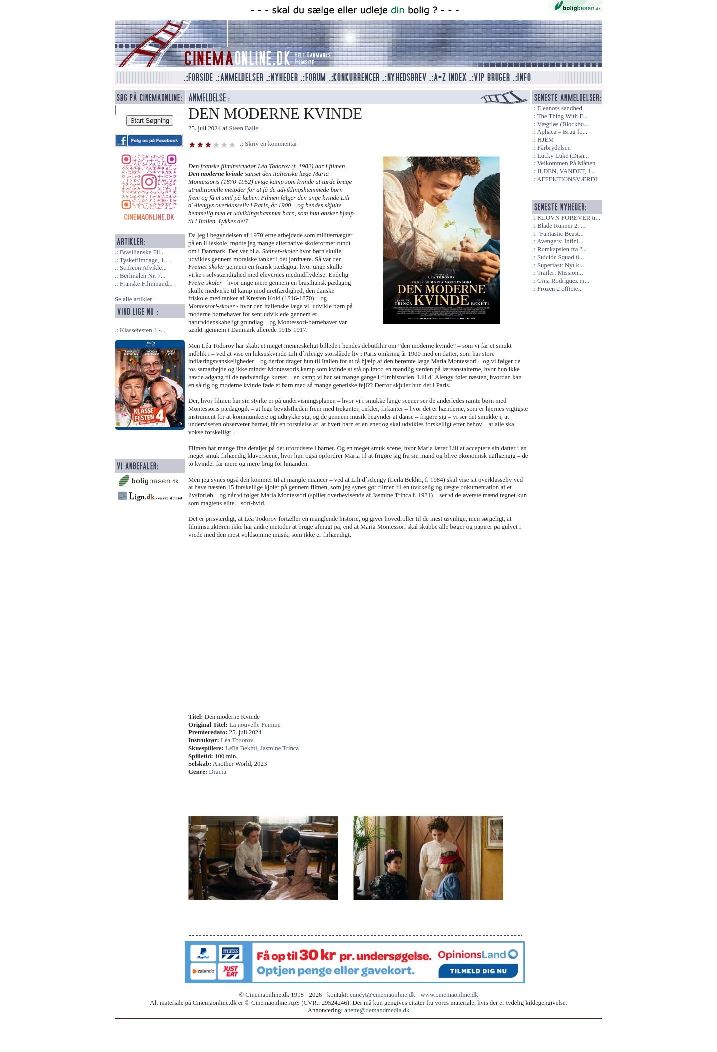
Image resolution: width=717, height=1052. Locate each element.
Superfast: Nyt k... (560, 265)
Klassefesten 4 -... (142, 330)
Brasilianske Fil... (142, 252)
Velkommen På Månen (566, 163)
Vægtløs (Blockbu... (563, 124)
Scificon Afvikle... (143, 267)
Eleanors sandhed (559, 108)
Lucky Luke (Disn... (563, 155)
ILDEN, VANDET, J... (566, 171)
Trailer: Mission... (560, 272)
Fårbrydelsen (554, 147)
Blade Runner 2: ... (561, 225)
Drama (217, 771)
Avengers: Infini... (560, 241)
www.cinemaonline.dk (449, 994)
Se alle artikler (133, 299)
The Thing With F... (562, 116)
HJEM (545, 139)
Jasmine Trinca (279, 748)
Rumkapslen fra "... (562, 249)
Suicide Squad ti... (560, 257)
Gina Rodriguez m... (563, 280)
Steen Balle (243, 128)
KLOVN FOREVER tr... (568, 217)
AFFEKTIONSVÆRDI (567, 179)
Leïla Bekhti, (242, 748)
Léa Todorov (237, 740)
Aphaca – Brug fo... (562, 131)
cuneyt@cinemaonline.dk (382, 994)
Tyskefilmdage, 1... (144, 260)
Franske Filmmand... (146, 283)
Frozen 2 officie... (560, 288)
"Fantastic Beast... (560, 233)
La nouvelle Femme (254, 724)
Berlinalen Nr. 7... (143, 275)
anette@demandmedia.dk (376, 1010)
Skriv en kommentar (271, 143)
